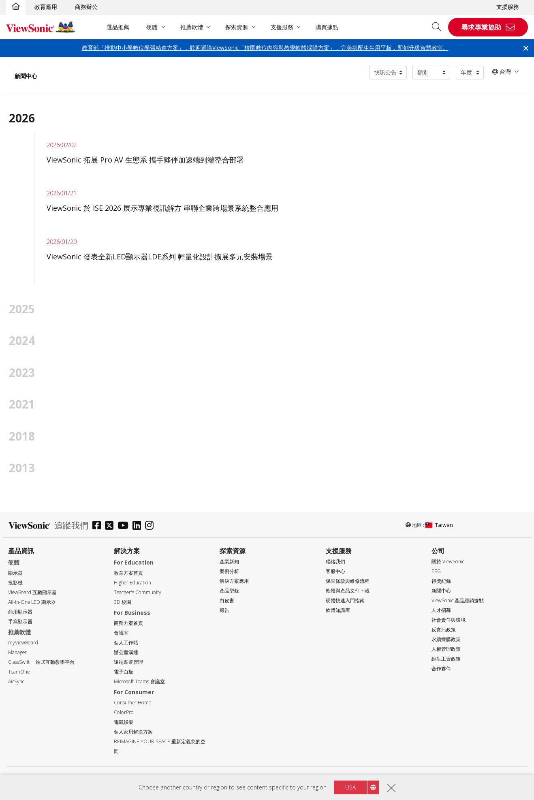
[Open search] (439, 27)
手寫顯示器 (20, 621)
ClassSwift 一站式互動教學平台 (41, 662)
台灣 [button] (501, 71)
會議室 (121, 632)
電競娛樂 (123, 722)
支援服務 (507, 7)
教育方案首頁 (128, 572)
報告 (224, 610)
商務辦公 (86, 7)
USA (350, 787)
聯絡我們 (335, 561)
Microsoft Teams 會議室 (139, 681)
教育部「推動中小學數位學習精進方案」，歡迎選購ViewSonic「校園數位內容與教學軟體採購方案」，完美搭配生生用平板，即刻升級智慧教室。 (265, 47)
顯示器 (15, 572)
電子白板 (123, 671)
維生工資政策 (446, 658)
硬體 (152, 27)
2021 (22, 404)
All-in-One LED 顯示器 (32, 602)
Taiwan (439, 524)
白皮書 (227, 600)
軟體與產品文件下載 (348, 590)
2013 (22, 467)
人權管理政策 (446, 649)
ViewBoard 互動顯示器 (32, 592)
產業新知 (229, 561)
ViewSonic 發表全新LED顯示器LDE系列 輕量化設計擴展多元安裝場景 (160, 256)
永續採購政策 (446, 639)
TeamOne (19, 671)
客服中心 (335, 571)
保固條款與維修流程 (348, 581)
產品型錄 (229, 590)
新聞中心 (26, 76)
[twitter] (111, 526)
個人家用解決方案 (133, 731)
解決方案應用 (234, 581)
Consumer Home (132, 702)
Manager (17, 652)
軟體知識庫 (338, 610)
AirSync (16, 681)
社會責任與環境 (448, 619)
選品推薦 (118, 27)
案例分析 (229, 571)
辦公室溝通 (126, 652)
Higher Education (132, 582)
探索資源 (236, 27)
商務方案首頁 (128, 623)
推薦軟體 (191, 27)
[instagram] (151, 526)
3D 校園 (122, 602)
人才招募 (441, 610)
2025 (22, 309)
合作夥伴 (441, 668)
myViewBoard (23, 642)
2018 (22, 436)
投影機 (15, 582)
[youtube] (124, 526)
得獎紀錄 (441, 581)
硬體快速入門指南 (345, 600)
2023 (22, 372)
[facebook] (98, 526)
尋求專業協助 (481, 27)
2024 (22, 340)
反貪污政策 (443, 629)
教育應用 (45, 7)
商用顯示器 (20, 611)
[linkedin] (138, 526)
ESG (436, 571)
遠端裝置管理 (128, 662)
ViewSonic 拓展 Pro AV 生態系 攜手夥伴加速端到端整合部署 (146, 160)
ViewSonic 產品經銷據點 (457, 600)
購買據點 (327, 27)
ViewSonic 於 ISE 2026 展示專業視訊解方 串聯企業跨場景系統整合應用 (162, 208)
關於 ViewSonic (447, 561)
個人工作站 (126, 642)
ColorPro (124, 712)
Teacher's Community (137, 592)
